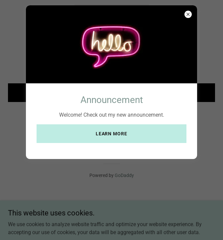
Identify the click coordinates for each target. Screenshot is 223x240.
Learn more (112, 133)
